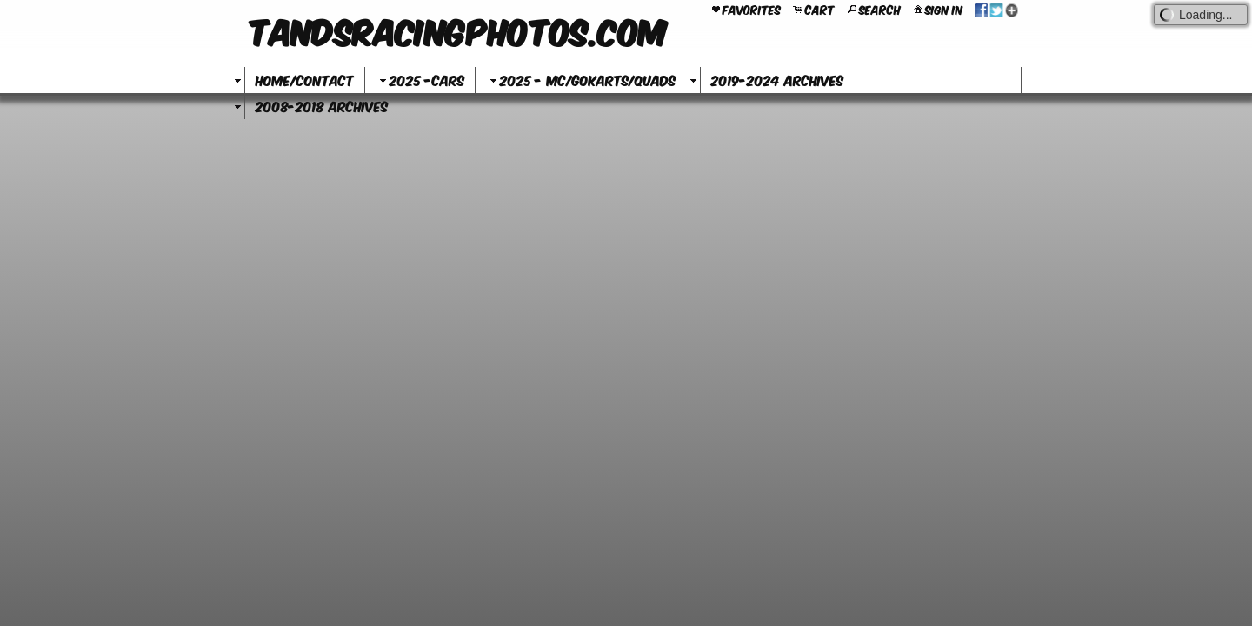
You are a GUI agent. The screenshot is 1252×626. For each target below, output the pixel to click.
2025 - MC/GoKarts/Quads (581, 80)
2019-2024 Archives (777, 80)
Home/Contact (305, 80)
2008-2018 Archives (322, 106)
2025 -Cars (420, 80)
